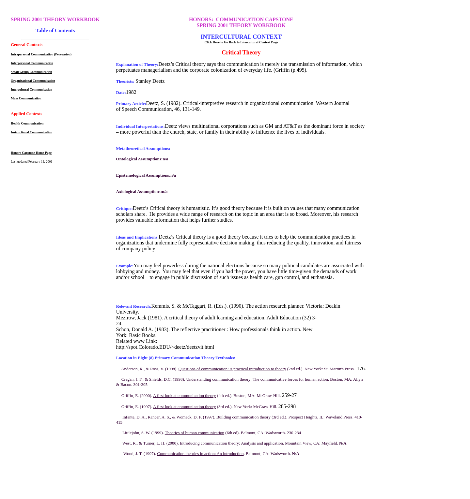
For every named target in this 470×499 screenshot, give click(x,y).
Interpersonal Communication (32, 63)
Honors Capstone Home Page (31, 152)
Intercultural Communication (31, 89)
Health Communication (27, 123)
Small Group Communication (31, 72)
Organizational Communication (33, 80)
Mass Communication (26, 98)
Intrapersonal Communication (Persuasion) (41, 54)
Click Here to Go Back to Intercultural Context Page (241, 42)
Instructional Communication (31, 132)
